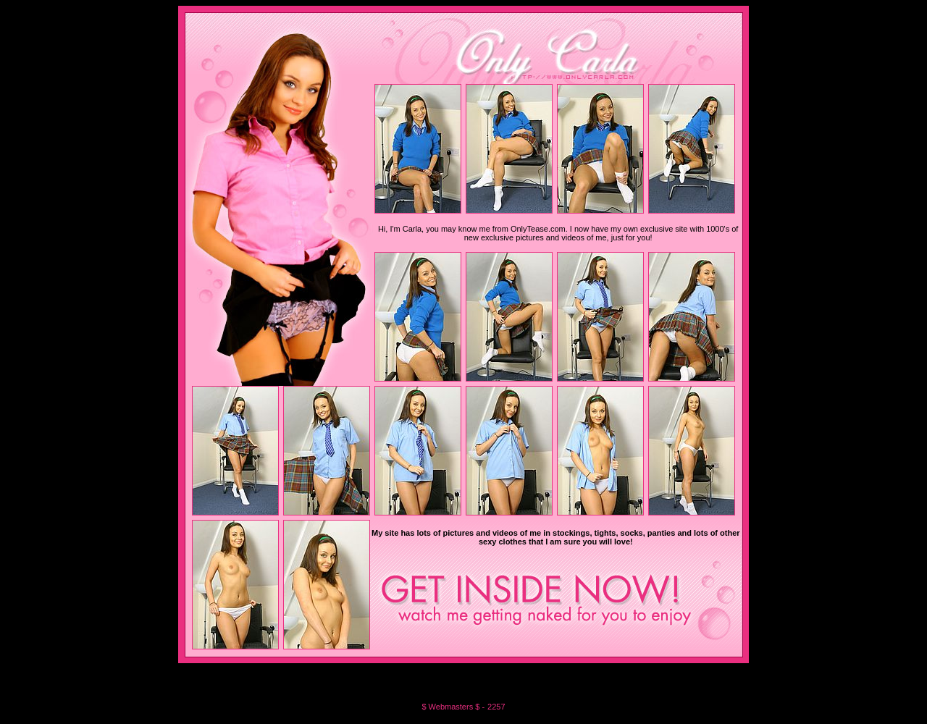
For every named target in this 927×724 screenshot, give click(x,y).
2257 (496, 706)
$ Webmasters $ (451, 706)
